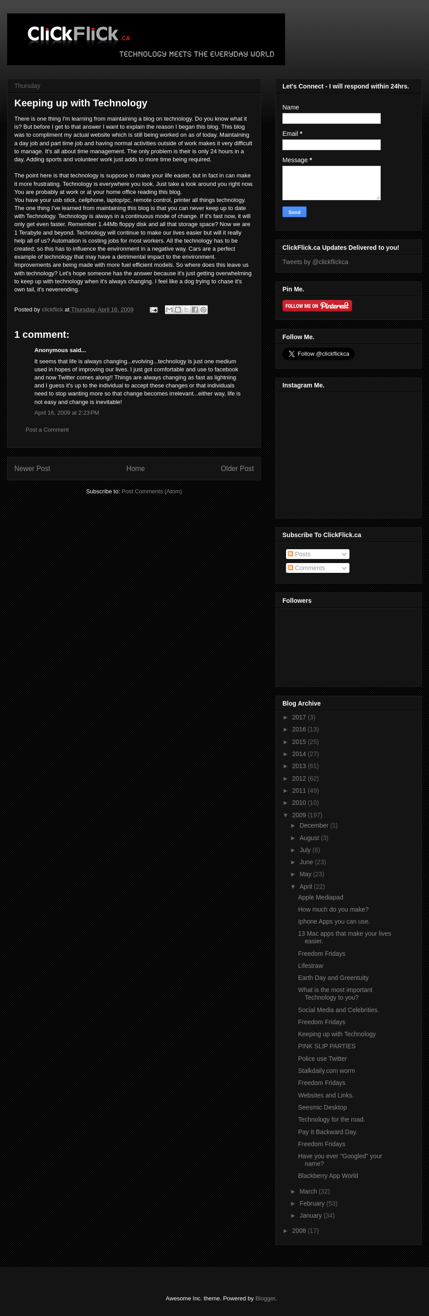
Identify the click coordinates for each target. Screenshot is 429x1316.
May (306, 874)
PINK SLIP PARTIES (327, 1046)
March (309, 1191)
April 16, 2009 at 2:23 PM (66, 412)
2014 (300, 753)
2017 (300, 717)
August (309, 837)
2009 (300, 815)
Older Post (237, 468)
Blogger (265, 1298)
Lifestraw (310, 965)
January (311, 1215)
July (305, 850)
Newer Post (32, 468)
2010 (300, 802)
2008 (300, 1230)
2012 (300, 778)
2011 (300, 790)
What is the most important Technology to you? (335, 993)
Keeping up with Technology (337, 1034)
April (306, 886)
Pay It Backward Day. (328, 1131)
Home (135, 468)
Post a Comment (47, 429)
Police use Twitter (322, 1058)
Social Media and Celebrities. (338, 1009)
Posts (299, 554)
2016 (300, 729)
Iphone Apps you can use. (334, 921)
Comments (306, 568)
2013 (300, 765)
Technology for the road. (331, 1119)
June (307, 862)
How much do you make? (333, 909)
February (312, 1203)
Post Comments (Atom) (152, 491)
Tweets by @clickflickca (315, 261)
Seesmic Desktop (322, 1107)
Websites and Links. (326, 1095)
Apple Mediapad (320, 897)
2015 (300, 741)
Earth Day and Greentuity (333, 977)
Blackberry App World (328, 1175)
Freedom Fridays (321, 953)
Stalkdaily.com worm (326, 1070)
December (314, 825)
